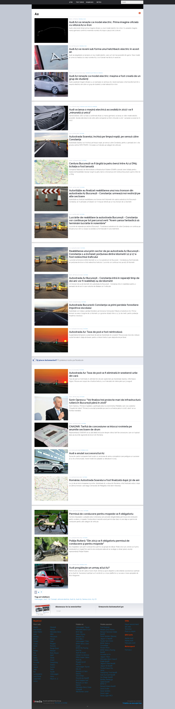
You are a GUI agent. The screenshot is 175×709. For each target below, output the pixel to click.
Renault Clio (80, 636)
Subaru (52, 665)
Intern (82, 133)
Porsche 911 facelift (82, 678)
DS (34, 648)
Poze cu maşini (130, 631)
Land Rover (37, 676)
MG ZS (78, 669)
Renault (52, 651)
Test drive (128, 629)
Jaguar (35, 667)
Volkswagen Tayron (83, 667)
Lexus (35, 681)
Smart (52, 660)
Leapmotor (37, 679)
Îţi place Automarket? (46, 360)
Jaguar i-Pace (105, 657)
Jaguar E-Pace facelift (107, 663)
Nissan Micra (104, 648)
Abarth (35, 627)
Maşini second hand (132, 624)
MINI (51, 634)
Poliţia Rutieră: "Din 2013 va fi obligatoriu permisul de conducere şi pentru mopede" (99, 542)
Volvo (52, 676)
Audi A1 (72, 599)
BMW (35, 639)
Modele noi (82, 19)
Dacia (35, 646)
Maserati (53, 627)
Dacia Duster (104, 688)
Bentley (36, 636)
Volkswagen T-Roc (82, 641)
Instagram (106, 611)
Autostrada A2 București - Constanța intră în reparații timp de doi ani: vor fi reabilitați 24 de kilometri (104, 279)
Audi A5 (78, 660)
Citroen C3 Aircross (82, 655)
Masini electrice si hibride (94, 73)
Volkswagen (38, 599)
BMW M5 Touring (82, 648)
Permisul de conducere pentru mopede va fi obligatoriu (101, 513)
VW (49, 599)
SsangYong (54, 662)
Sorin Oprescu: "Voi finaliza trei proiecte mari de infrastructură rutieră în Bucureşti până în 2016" (105, 401)
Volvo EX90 (80, 676)
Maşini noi (37, 621)
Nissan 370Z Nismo (107, 629)
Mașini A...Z (54, 679)
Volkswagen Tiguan (83, 627)
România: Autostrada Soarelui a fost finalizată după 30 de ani (104, 480)
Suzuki (52, 667)
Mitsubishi (53, 636)
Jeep (35, 669)
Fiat (34, 653)
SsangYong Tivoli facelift (108, 672)
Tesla (52, 669)
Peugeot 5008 (81, 662)
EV (96, 599)
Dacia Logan (104, 693)
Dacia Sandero (105, 691)
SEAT (52, 655)
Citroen (35, 641)
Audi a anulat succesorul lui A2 (86, 453)
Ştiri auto (128, 627)
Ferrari (35, 651)
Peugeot (53, 644)
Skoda (52, 658)
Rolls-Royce (54, 653)
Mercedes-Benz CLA (83, 629)
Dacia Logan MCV (106, 696)
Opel (51, 641)
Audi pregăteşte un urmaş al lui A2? (89, 567)
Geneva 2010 (86, 599)
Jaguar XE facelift (106, 666)
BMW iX (103, 684)
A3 (93, 599)
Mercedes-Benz (55, 632)
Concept (54, 599)
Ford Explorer (105, 627)
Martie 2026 (129, 641)
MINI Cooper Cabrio (82, 657)
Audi (45, 599)
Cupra (35, 644)
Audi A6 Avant (81, 653)
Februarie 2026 (130, 643)
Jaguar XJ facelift (106, 639)
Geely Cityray (80, 634)
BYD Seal (79, 632)
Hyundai (36, 662)
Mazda (52, 629)
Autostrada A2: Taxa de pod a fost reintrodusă (95, 331)
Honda (35, 660)
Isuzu (35, 665)
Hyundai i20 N (105, 654)
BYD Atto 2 (79, 639)
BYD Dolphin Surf (82, 680)
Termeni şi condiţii (61, 703)
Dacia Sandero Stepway (108, 636)
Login (104, 2)
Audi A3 (78, 599)
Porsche (53, 646)
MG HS (78, 664)
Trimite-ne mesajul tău (132, 703)
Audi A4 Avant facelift (107, 675)
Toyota (52, 672)
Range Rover (54, 648)
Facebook (101, 611)
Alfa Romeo (37, 629)
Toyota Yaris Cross (106, 641)
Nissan (52, 639)
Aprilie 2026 (129, 638)
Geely (35, 658)
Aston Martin (37, 632)
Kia (34, 672)
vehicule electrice (63, 599)
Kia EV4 (78, 650)
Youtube (111, 611)
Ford (34, 655)
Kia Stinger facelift (106, 677)
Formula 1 (128, 650)
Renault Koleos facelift (108, 686)
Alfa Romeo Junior (82, 691)
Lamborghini (37, 674)
